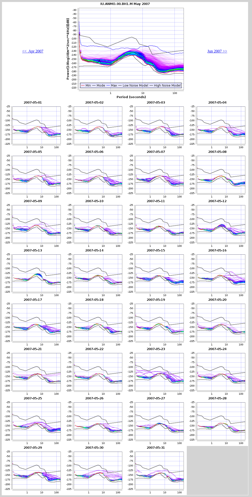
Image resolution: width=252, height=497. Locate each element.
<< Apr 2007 (32, 51)
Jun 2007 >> (217, 51)
